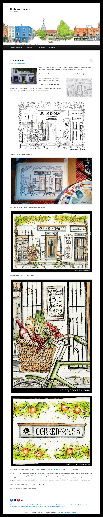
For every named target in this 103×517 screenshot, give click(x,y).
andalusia (33, 504)
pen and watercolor (29, 506)
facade (73, 504)
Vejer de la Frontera (52, 506)
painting (86, 504)
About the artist (16, 48)
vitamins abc (60, 506)
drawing (62, 504)
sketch (41, 506)
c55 (37, 504)
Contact (52, 48)
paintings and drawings (20, 504)
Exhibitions (41, 48)
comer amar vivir (48, 504)
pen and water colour (18, 506)
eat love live (68, 504)
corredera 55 (56, 504)
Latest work (30, 48)
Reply (66, 506)
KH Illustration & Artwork (68, 513)
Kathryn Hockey (20, 9)
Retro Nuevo (41, 480)
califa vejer (41, 504)
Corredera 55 (17, 60)
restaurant (36, 506)
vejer (45, 506)
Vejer (37, 469)
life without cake (79, 504)
